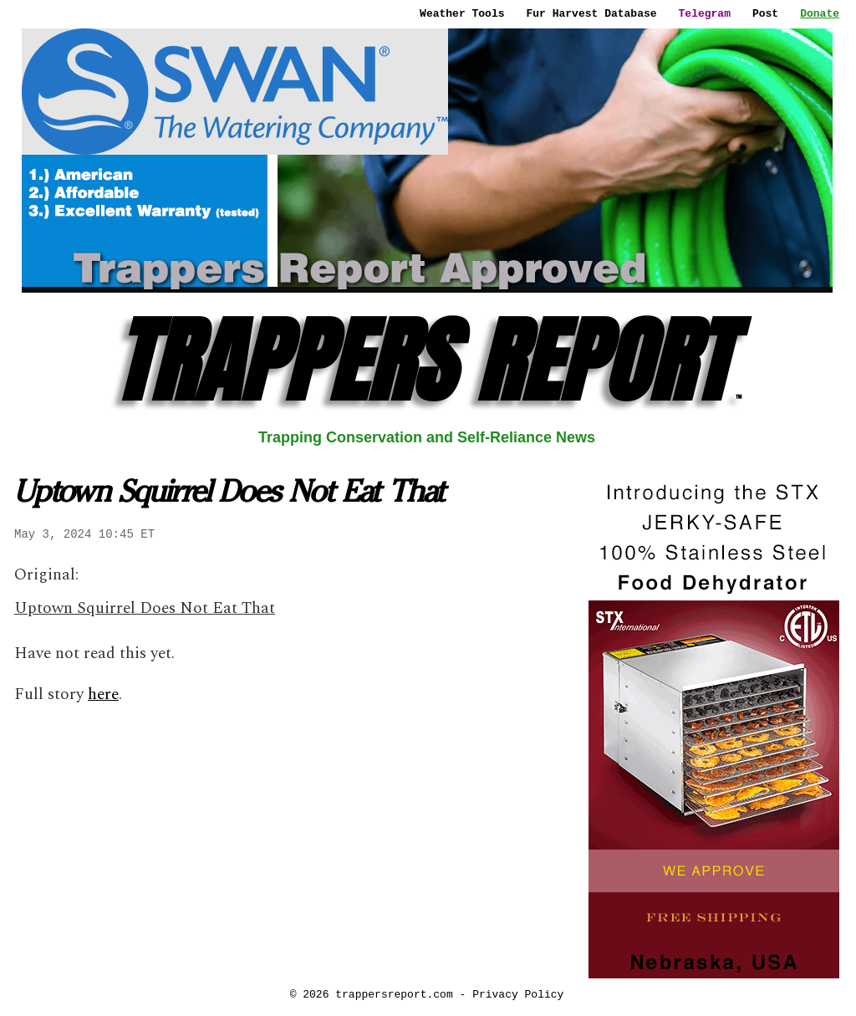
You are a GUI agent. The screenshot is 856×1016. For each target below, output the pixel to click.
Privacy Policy (517, 994)
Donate (819, 13)
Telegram (705, 13)
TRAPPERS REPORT (426, 360)
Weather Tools (462, 13)
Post (765, 13)
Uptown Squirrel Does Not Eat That (144, 608)
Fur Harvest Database (592, 13)
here (103, 694)
